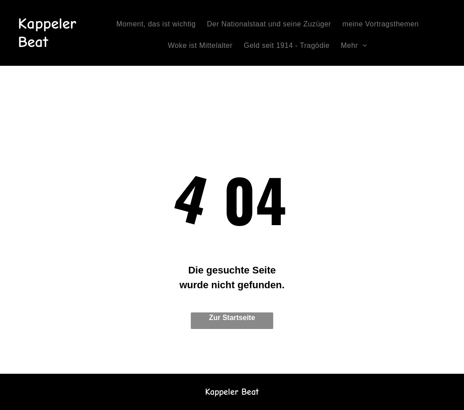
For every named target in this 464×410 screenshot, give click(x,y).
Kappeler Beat (47, 32)
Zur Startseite (232, 317)
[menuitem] (159, 24)
